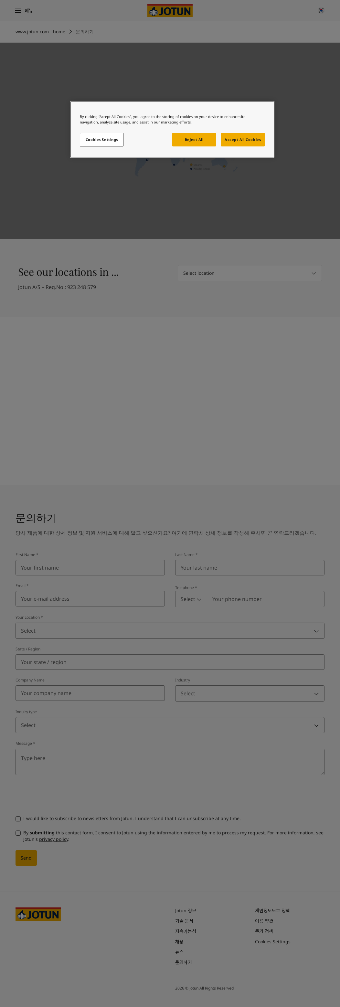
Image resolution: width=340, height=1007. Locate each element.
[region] (172, 129)
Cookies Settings (102, 139)
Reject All (194, 139)
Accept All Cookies (243, 139)
